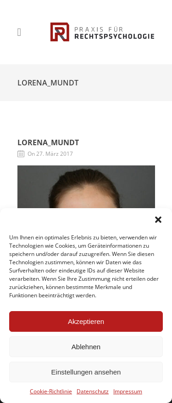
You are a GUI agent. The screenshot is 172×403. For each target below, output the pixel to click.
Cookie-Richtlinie (51, 391)
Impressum (127, 391)
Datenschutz (93, 391)
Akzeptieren (86, 321)
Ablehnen (86, 347)
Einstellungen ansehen (86, 372)
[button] (158, 219)
